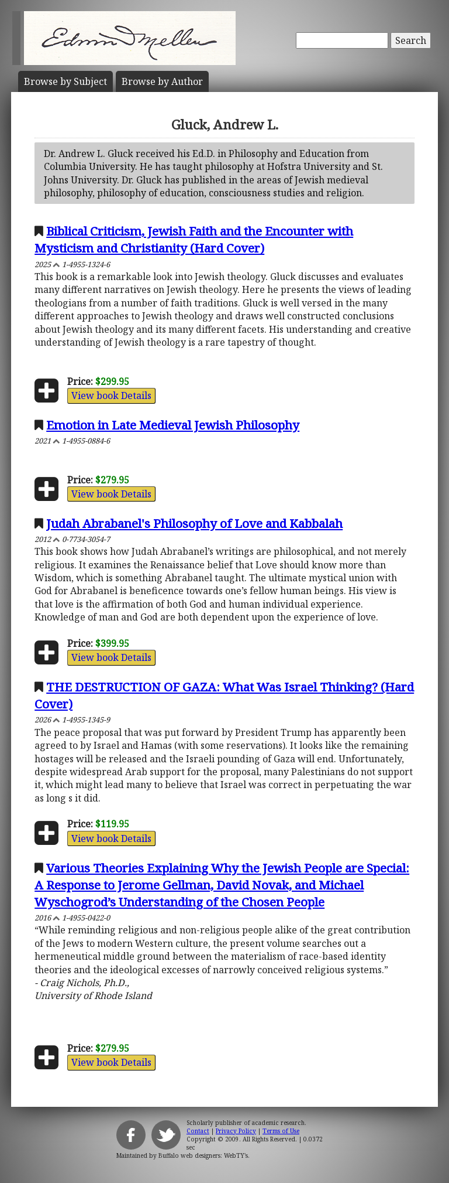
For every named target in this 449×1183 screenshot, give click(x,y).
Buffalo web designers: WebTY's (203, 1155)
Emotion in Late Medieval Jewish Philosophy (172, 425)
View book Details (111, 395)
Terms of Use (281, 1131)
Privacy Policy (236, 1131)
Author (162, 81)
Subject (65, 81)
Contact (197, 1131)
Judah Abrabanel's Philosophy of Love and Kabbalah (194, 523)
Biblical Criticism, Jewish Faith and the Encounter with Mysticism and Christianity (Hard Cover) (193, 239)
